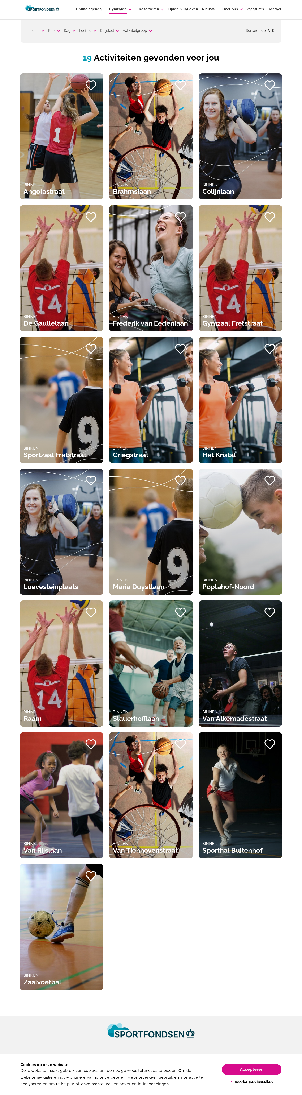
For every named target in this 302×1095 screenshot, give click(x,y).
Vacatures (255, 9)
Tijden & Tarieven (183, 9)
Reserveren (149, 9)
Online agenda (89, 9)
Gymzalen (117, 9)
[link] (151, 1034)
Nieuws (208, 9)
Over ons (230, 9)
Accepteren (251, 1069)
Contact (274, 9)
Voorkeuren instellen (252, 1082)
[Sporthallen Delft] (42, 9)
